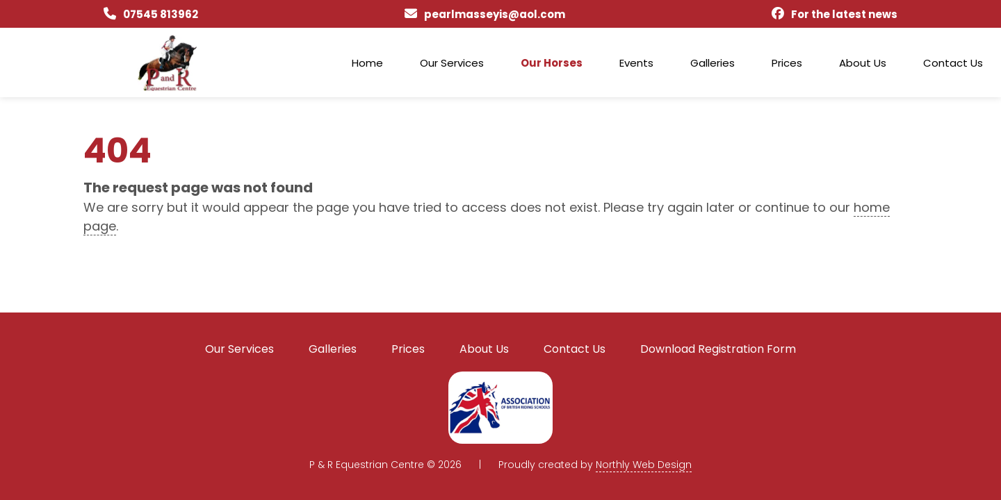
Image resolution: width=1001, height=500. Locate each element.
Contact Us (953, 63)
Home (367, 63)
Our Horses (552, 63)
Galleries (712, 63)
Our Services (452, 63)
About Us (862, 63)
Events (636, 63)
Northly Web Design (644, 465)
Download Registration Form (718, 349)
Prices (787, 63)
